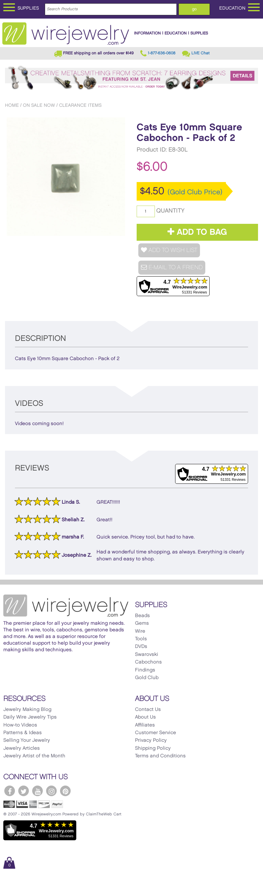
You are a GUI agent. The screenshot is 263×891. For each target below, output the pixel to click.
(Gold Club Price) (195, 192)
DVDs (141, 646)
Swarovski (146, 654)
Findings (145, 670)
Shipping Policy (153, 748)
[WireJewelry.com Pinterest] (65, 791)
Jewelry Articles (21, 748)
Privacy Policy (151, 740)
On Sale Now (39, 105)
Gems (142, 623)
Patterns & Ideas (22, 733)
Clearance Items (80, 105)
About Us (145, 717)
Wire (140, 631)
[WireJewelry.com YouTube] (37, 791)
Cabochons (148, 662)
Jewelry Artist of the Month (34, 756)
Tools (141, 639)
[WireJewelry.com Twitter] (23, 791)
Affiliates (145, 725)
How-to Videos (20, 725)
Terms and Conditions (160, 756)
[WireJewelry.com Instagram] (51, 791)
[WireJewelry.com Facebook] (9, 791)
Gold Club (147, 677)
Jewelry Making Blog (27, 709)
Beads (142, 615)
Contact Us (148, 709)
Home (12, 105)
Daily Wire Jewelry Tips (30, 717)
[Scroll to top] (9, 885)
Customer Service (155, 733)
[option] (66, 176)
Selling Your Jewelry (26, 740)
